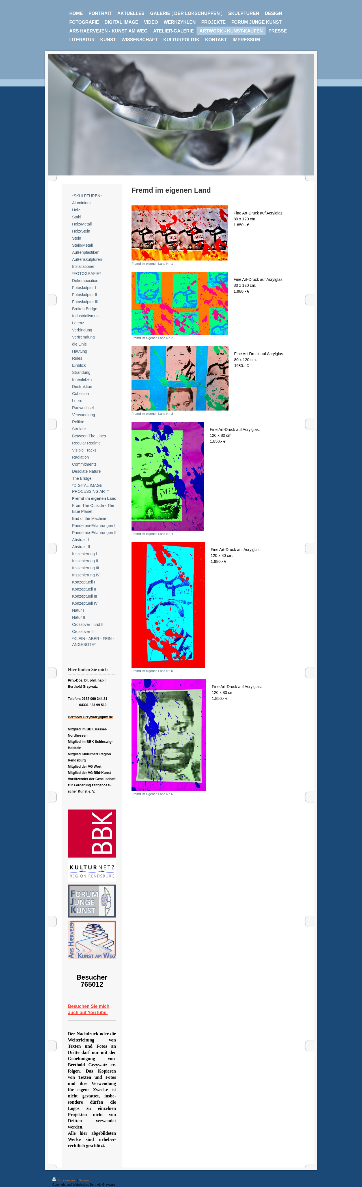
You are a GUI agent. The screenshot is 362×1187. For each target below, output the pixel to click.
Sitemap (84, 1180)
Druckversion (64, 1180)
